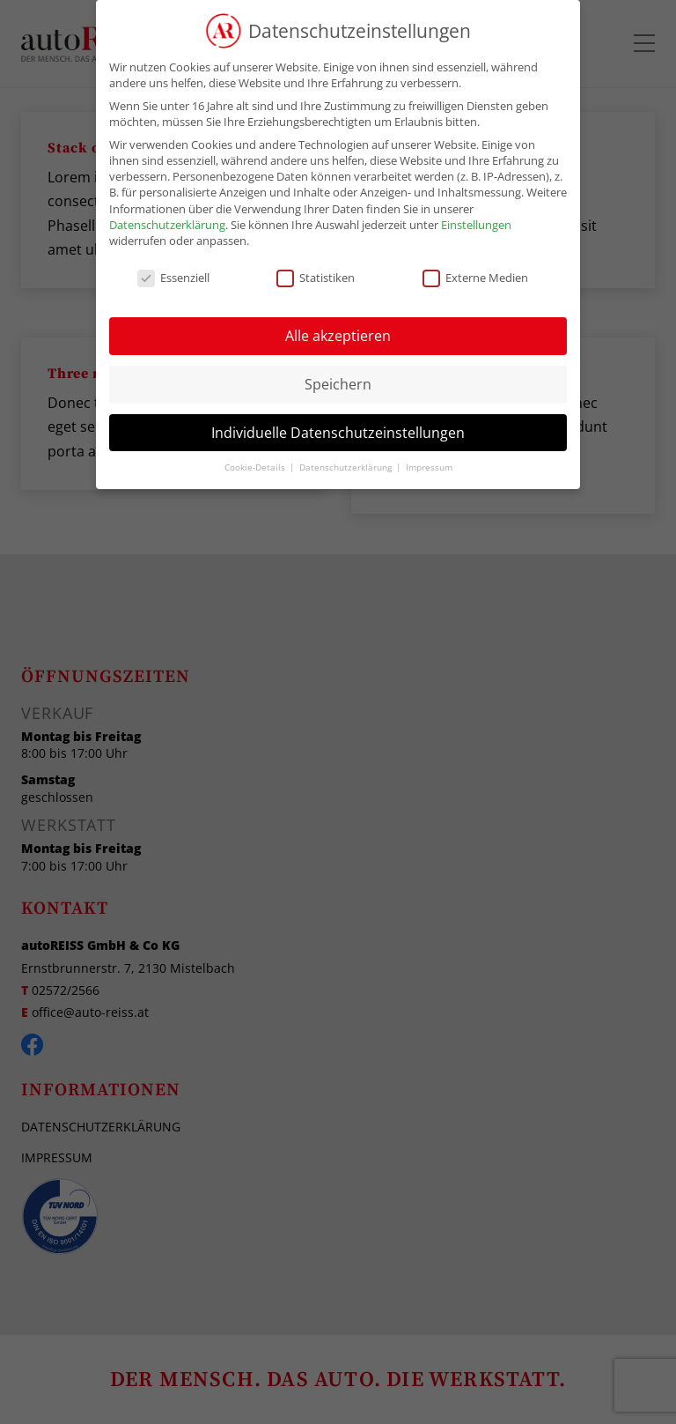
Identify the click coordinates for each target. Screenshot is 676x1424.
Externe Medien (475, 278)
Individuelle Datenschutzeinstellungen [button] (338, 432)
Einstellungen (476, 225)
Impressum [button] (429, 467)
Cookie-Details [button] (256, 467)
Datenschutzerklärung (167, 225)
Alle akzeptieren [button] (338, 335)
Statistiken (315, 278)
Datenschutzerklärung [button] (346, 467)
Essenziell (173, 278)
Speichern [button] (338, 384)
